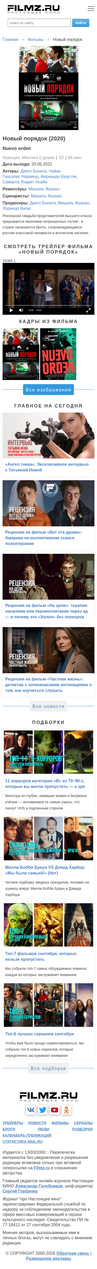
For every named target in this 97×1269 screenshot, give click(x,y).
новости (37, 1123)
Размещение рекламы (48, 1258)
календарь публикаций (27, 1135)
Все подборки (48, 1068)
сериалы (83, 1123)
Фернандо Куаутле (58, 176)
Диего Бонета (34, 171)
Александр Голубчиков (39, 1186)
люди (43, 1129)
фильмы (60, 1123)
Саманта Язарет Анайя (25, 182)
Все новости (48, 706)
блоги (9, 1129)
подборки (82, 1129)
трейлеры (13, 1123)
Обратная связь (72, 1253)
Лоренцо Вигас (17, 208)
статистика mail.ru (23, 1141)
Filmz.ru (42, 1168)
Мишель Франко (43, 189)
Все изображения (48, 389)
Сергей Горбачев (20, 1191)
